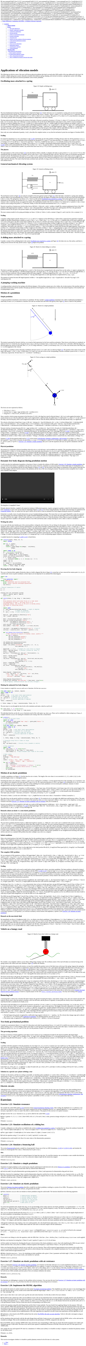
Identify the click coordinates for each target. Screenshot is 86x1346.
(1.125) (27, 432)
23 (32, 963)
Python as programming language (15, 34)
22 (62, 349)
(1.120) (33, 138)
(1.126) (8, 438)
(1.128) (21, 537)
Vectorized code (12, 37)
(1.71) (28, 438)
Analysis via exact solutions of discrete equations (19, 39)
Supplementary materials (13, 46)
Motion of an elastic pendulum (15, 1187)
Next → (6, 1344)
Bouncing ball (11, 1148)
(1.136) (40, 871)
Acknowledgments (12, 48)
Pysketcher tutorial (6, 511)
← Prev (6, 1342)
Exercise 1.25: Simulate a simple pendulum (30, 441)
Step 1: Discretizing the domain (15, 55)
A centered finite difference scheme (15, 54)
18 (40, 113)
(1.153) (66, 1148)
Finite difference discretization (14, 51)
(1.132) (26, 806)
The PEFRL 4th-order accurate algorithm (49, 1314)
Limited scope (11, 42)
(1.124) (67, 431)
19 (53, 196)
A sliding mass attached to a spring (45, 1128)
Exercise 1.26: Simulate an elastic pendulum (24, 1264)
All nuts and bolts (12, 33)
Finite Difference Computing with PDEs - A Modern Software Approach (21, 21)
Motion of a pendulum (64, 1167)
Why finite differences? (13, 28)
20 (32, 242)
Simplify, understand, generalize (15, 30)
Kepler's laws (4, 1058)
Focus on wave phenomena (14, 43)
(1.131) (26, 537)
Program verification (13, 36)
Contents (6, 24)
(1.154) (70, 1148)
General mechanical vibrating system (43, 1107)
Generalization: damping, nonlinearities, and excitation (52, 438)
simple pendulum (50, 300)
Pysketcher (7, 509)
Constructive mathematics (14, 31)
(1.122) (22, 1107)
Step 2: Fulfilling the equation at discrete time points (19, 57)
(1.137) (45, 871)
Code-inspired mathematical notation (16, 40)
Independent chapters (13, 45)
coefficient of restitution (29, 1016)
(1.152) (60, 1148)
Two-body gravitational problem (42, 1289)
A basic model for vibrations (14, 52)
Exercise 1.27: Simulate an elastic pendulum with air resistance (29, 801)
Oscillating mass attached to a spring (52, 199)
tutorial (80, 991)
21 (63, 301)
